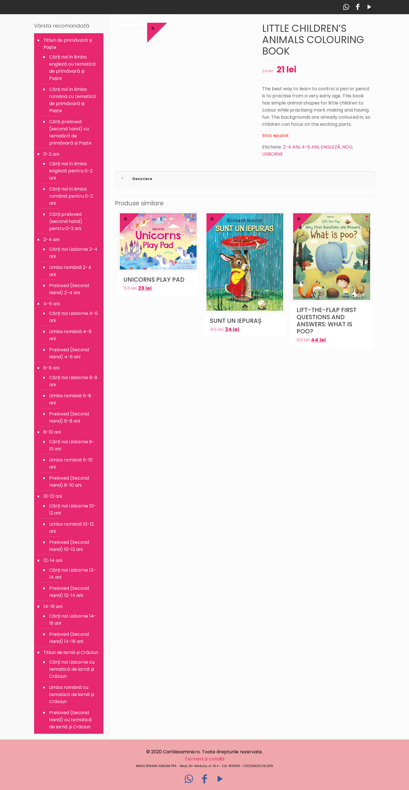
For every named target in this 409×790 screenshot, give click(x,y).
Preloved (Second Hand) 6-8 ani (69, 417)
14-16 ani (52, 606)
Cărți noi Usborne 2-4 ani (73, 253)
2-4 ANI (291, 147)
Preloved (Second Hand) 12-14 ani (69, 592)
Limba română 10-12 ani (71, 527)
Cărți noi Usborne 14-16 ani (72, 619)
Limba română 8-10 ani (71, 463)
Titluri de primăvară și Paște (67, 44)
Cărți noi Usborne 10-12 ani (72, 509)
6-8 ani (51, 368)
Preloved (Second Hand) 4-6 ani (69, 353)
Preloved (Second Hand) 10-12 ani (69, 546)
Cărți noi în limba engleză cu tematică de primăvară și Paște (72, 67)
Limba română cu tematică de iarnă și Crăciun (71, 694)
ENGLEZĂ (330, 147)
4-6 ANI (310, 147)
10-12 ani (52, 496)
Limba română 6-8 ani (70, 399)
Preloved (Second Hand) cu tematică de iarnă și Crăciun (70, 719)
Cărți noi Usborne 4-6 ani (73, 317)
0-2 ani (51, 154)
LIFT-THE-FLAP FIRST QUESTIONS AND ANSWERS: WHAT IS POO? (326, 320)
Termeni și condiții (204, 759)
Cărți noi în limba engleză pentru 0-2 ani (71, 170)
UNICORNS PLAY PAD (153, 279)
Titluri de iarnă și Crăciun (70, 652)
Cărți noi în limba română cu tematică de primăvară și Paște (72, 100)
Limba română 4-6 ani (70, 335)
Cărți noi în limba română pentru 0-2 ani (71, 196)
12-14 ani (52, 560)
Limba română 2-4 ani (70, 271)
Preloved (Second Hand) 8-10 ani (69, 481)
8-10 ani (52, 432)
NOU (347, 147)
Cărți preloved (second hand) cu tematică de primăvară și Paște (70, 132)
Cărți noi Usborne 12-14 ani (72, 573)
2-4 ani (51, 239)
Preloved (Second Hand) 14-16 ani (69, 638)
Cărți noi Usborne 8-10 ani (72, 445)
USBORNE (272, 154)
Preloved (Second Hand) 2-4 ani (69, 289)
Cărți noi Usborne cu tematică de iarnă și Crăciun (72, 669)
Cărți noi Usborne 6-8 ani (73, 381)
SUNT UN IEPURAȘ (236, 321)
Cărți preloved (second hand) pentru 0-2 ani (65, 221)
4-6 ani (51, 303)
